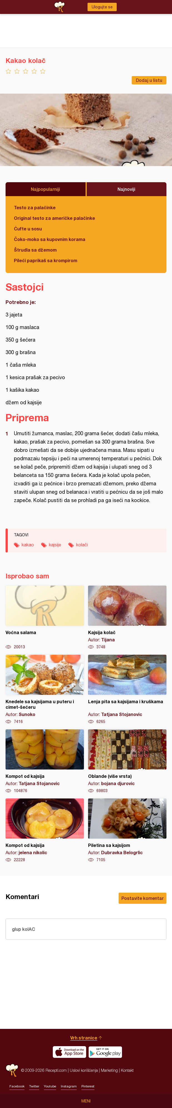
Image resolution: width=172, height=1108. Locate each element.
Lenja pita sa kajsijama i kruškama (127, 689)
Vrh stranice (83, 1037)
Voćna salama (45, 618)
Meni (86, 1101)
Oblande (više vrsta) (127, 761)
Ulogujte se (102, 7)
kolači (82, 544)
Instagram (69, 1086)
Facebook (16, 1086)
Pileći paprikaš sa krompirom (45, 260)
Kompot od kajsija (45, 761)
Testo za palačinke (35, 207)
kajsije (55, 544)
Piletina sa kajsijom (127, 830)
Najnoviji (126, 189)
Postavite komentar (142, 898)
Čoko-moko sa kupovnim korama (49, 239)
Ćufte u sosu (28, 228)
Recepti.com (12, 1070)
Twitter (34, 1086)
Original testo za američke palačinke (54, 218)
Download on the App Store (69, 1052)
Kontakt (127, 1070)
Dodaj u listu (149, 80)
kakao (28, 544)
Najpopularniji (45, 189)
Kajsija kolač (127, 618)
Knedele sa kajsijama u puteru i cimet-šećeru (45, 689)
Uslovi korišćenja (84, 1070)
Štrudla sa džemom (35, 249)
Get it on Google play (105, 1052)
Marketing (109, 1070)
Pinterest (87, 1086)
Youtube (50, 1086)
